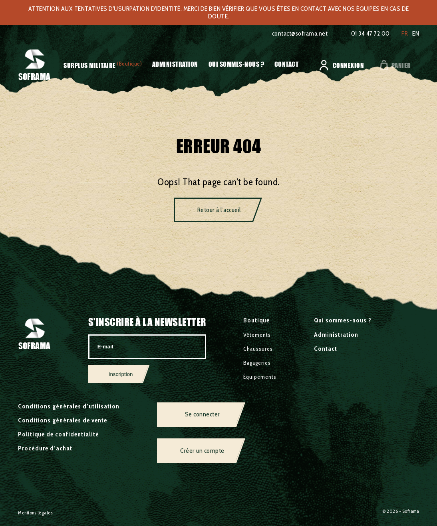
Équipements (259, 376)
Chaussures (258, 348)
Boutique (256, 320)
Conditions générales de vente (62, 420)
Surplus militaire (90, 66)
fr (404, 33)
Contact (286, 64)
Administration (175, 64)
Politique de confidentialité (58, 434)
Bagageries (257, 362)
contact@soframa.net (300, 33)
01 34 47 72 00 (370, 33)
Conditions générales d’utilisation (68, 406)
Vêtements (257, 334)
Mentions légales (35, 513)
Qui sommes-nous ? (236, 64)
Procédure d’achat (45, 448)
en (415, 33)
